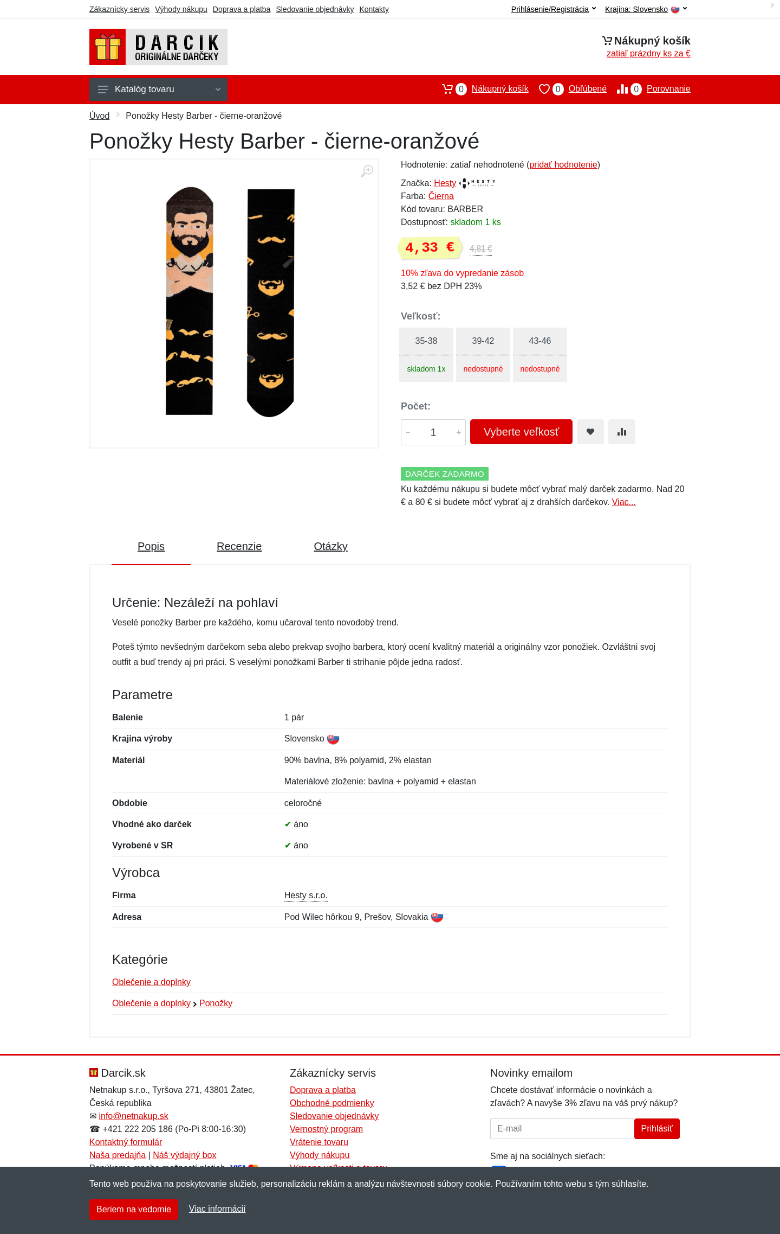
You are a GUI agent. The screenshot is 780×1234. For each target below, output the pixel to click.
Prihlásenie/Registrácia (553, 9)
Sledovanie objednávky (315, 9)
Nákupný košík (480, 89)
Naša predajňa (117, 1155)
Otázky (330, 546)
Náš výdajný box (184, 1155)
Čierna (441, 196)
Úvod (99, 115)
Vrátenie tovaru (319, 1142)
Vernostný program (326, 1129)
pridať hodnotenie (563, 164)
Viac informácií (217, 1208)
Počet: (416, 406)
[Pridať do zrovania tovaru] (621, 431)
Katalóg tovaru (159, 89)
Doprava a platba (242, 9)
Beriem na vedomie (133, 1209)
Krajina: (646, 9)
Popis (151, 546)
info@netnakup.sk (133, 1116)
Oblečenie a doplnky (151, 982)
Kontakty (373, 9)
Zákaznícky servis (119, 9)
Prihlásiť (657, 1128)
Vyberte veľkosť (521, 432)
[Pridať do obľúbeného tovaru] (590, 431)
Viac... (624, 502)
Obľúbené (568, 89)
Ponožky (215, 1003)
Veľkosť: (421, 316)
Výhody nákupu (181, 9)
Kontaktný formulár (125, 1142)
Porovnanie (649, 89)
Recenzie (239, 546)
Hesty (445, 183)
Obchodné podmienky (332, 1103)
